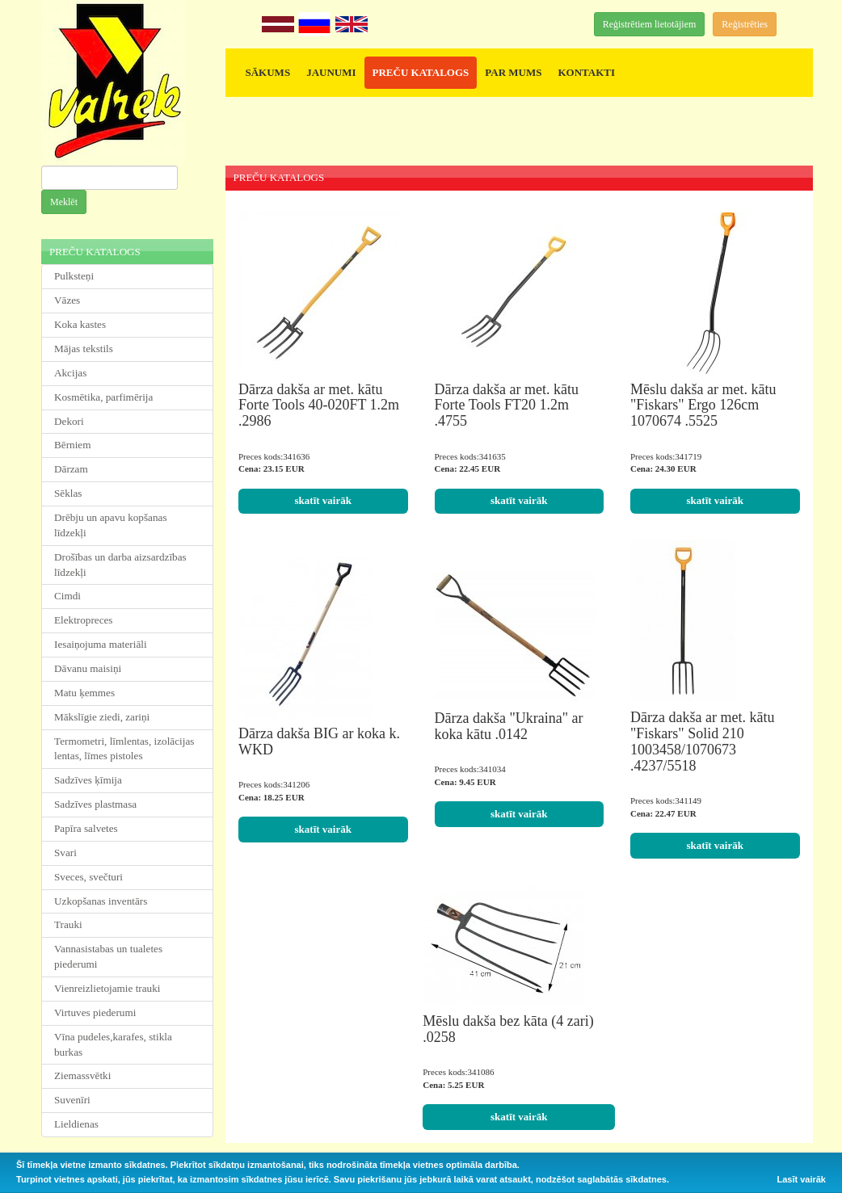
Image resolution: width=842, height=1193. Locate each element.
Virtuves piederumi (95, 1012)
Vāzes (67, 300)
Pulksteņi (74, 276)
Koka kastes (80, 324)
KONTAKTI (586, 72)
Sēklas (68, 493)
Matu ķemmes (84, 693)
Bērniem (72, 445)
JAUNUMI (331, 72)
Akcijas (70, 373)
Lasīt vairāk (801, 1179)
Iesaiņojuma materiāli (100, 644)
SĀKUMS (268, 72)
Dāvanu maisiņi (87, 668)
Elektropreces (83, 620)
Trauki (68, 924)
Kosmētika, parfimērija (103, 397)
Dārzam (71, 469)
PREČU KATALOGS (421, 72)
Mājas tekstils (83, 348)
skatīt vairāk (323, 500)
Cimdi (67, 596)
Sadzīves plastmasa (95, 804)
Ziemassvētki (82, 1075)
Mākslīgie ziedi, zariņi (101, 717)
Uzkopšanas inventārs (100, 901)
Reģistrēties (745, 24)
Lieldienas (76, 1124)
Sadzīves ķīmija (88, 780)
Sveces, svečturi (88, 877)
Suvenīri (72, 1100)
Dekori (69, 421)
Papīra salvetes (86, 828)
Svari (65, 852)
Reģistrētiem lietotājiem (650, 24)
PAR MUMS (513, 72)
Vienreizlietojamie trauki (107, 988)
